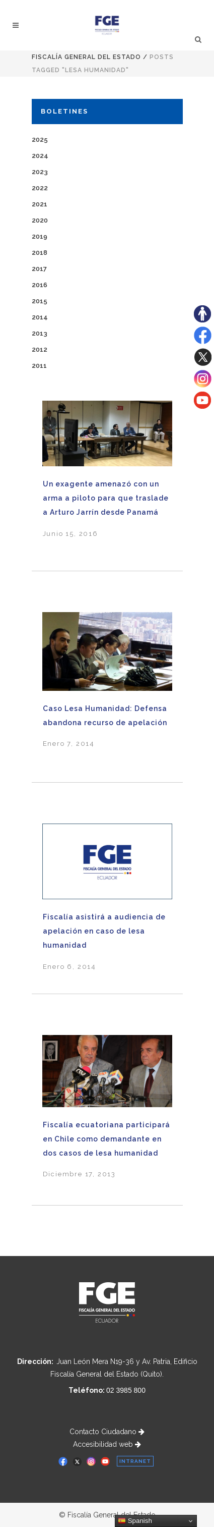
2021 (39, 204)
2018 (39, 252)
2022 (40, 188)
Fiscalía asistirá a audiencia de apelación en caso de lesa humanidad (104, 931)
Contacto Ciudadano (107, 1432)
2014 (40, 317)
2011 (39, 365)
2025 (40, 139)
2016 (39, 285)
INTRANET (135, 1461)
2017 (39, 268)
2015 (39, 301)
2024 (40, 155)
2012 (39, 349)
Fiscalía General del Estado (86, 57)
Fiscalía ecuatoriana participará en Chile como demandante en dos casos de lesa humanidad (106, 1139)
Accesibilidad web (107, 1444)
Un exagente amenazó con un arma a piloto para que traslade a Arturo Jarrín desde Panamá (106, 498)
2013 (39, 333)
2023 (40, 172)
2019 (39, 236)
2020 (40, 220)
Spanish (135, 1521)
